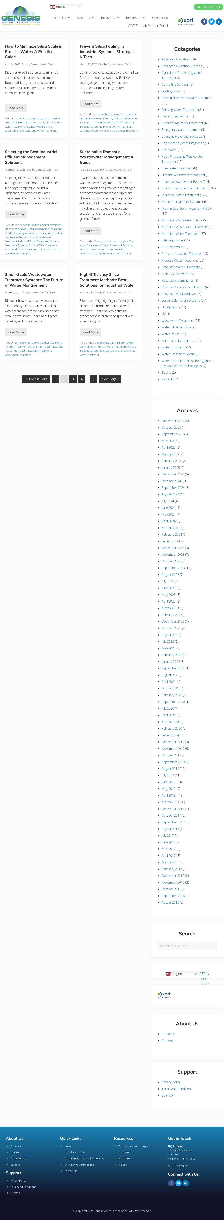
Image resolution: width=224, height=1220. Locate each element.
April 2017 (169, 855)
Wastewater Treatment (125, 130)
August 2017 (170, 829)
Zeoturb (167, 379)
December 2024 (173, 474)
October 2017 (171, 815)
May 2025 (169, 441)
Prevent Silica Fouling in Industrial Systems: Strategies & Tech (108, 51)
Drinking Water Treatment (179, 109)
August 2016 (170, 902)
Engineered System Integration (183, 143)
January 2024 (171, 541)
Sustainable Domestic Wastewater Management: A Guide (107, 157)
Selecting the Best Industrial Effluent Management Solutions (31, 157)
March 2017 (170, 862)
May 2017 (169, 849)
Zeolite (166, 372)
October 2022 (171, 628)
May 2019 (169, 789)
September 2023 (173, 568)
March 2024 (170, 528)
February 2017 (172, 869)
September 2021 (173, 668)
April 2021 (169, 681)
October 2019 (171, 755)
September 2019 (173, 762)
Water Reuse (171, 334)
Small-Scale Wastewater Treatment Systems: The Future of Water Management (34, 279)
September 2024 (173, 487)
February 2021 (172, 695)
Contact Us (160, 18)
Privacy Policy (171, 1082)
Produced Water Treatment (21, 249)
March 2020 (170, 722)
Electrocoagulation (30, 118)
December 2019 (173, 742)
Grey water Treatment (177, 168)
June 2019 (169, 782)
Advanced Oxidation (176, 59)
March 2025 (170, 454)
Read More (17, 107)
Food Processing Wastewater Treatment (28, 233)
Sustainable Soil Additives (179, 294)
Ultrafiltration (171, 307)
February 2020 (172, 728)
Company (168, 1034)
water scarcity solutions (178, 340)
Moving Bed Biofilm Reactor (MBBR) (187, 208)
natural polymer (172, 240)
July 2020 (168, 708)
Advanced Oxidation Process (182, 66)
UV (164, 314)
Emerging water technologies (111, 241)
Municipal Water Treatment (181, 233)
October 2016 (171, 889)
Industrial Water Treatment (108, 122)
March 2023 (170, 608)
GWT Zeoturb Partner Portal (148, 25)
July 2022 (168, 641)
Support (13, 1172)
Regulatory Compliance (38, 126)
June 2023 (169, 588)
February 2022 (172, 655)
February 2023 (172, 615)
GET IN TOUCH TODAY (204, 978)
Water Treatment (46, 130)
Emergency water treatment (181, 130)
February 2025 (172, 461)
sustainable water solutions (20, 130)
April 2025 (169, 447)
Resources (136, 18)
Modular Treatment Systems (34, 122)
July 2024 (168, 501)
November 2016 (173, 882)
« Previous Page (36, 378)
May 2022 (169, 648)
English (58, 7)
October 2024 (171, 481)
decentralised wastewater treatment (115, 114)
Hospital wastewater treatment (183, 175)
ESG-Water (169, 150)
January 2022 (171, 661)
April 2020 (169, 715)
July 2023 (168, 581)
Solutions (86, 18)
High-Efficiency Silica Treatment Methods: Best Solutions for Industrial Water (107, 279)
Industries (110, 18)
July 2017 (168, 835)
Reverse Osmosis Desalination (183, 287)
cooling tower (171, 91)
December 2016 (173, 875)
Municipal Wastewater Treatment (32, 350)
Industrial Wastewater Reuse (96, 118)
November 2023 (173, 554)
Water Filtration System (178, 327)
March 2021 (170, 688)
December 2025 (173, 421)
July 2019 (168, 775)
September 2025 (173, 434)
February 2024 (172, 534)
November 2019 (173, 748)
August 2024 (170, 494)
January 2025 (171, 467)
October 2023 (171, 561)
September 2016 (173, 896)
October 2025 (171, 427)
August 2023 (170, 574)
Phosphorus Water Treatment (183, 253)
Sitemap (167, 1095)
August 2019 (170, 768)
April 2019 (169, 795)
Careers (167, 1040)
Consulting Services (175, 84)
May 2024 (169, 514)
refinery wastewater (49, 249)
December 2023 (173, 548)
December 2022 (173, 621)
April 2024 (169, 521)
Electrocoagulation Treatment (45, 229)
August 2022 (170, 635)
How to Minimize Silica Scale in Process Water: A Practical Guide (33, 51)
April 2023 (169, 601)
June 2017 (169, 842)
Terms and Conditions (177, 1089)
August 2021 (170, 675)
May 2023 (169, 594)
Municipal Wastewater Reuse (96, 249)
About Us (62, 18)
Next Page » (110, 378)
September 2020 (173, 702)
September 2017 (173, 822)
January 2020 (171, 735)
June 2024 (169, 508)
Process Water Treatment (117, 126)
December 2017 (173, 809)
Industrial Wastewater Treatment (185, 188)
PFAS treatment (173, 247)
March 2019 (170, 802)
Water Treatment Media (178, 354)
